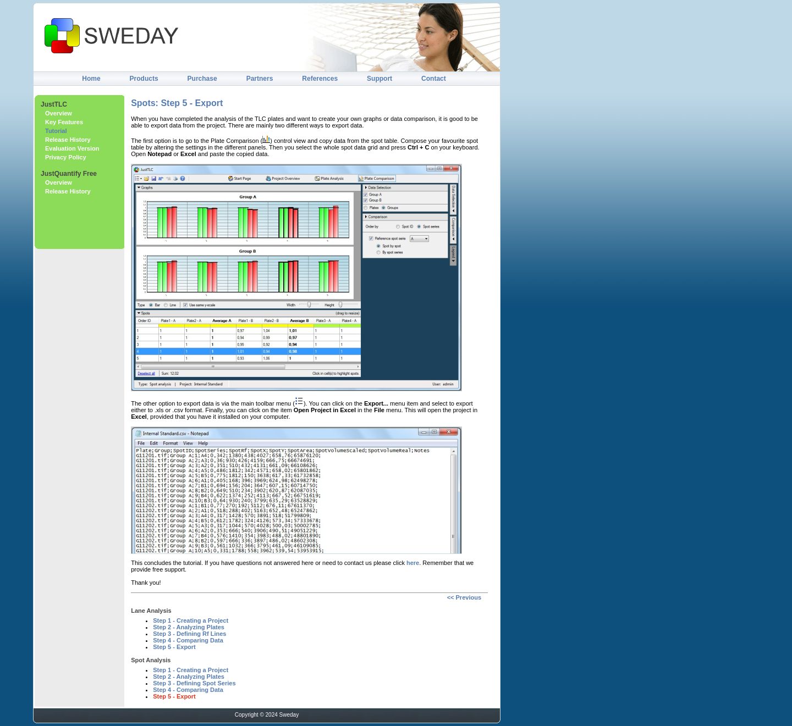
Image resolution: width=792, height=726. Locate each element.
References (320, 78)
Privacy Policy (65, 157)
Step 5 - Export (174, 647)
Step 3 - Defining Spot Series (194, 683)
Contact (433, 78)
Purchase (202, 78)
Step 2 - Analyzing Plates (188, 627)
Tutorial (56, 131)
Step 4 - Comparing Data (188, 640)
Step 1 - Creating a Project (190, 620)
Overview (58, 113)
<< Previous (464, 597)
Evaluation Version (72, 148)
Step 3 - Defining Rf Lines (189, 633)
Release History (68, 139)
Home (91, 78)
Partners (259, 78)
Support (379, 78)
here (412, 562)
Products (144, 78)
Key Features (64, 122)
